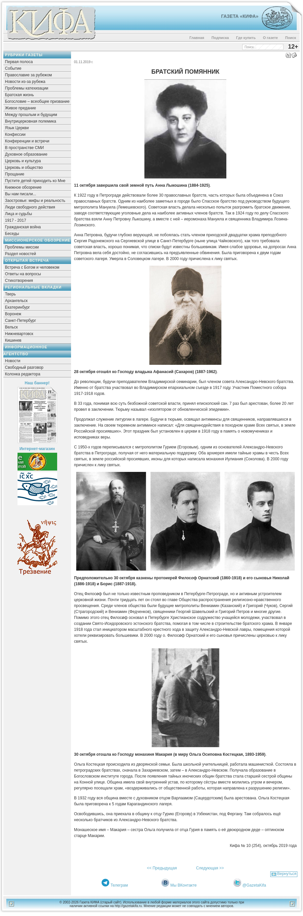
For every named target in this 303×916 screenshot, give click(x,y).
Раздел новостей (20, 253)
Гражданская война (23, 227)
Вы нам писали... (20, 194)
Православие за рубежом (28, 75)
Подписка (220, 38)
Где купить (246, 38)
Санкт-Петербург (20, 320)
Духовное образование (26, 154)
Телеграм (119, 885)
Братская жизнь (19, 95)
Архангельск (16, 300)
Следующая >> (210, 868)
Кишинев (13, 340)
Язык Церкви (17, 128)
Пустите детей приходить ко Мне (35, 180)
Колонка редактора (22, 374)
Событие (13, 68)
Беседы (12, 233)
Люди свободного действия (30, 207)
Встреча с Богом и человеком (32, 267)
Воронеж (13, 314)
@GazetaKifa (254, 885)
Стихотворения (19, 280)
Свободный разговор (24, 367)
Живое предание (20, 108)
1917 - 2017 (15, 220)
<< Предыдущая (162, 868)
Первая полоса (19, 61)
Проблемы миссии (22, 247)
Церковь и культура (23, 161)
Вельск (11, 327)
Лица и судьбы (18, 213)
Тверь (10, 294)
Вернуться (286, 873)
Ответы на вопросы (23, 274)
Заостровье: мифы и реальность (35, 200)
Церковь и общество (24, 167)
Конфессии (15, 134)
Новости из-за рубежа (25, 81)
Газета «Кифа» (239, 16)
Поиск (290, 38)
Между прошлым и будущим (31, 114)
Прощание (14, 174)
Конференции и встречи (27, 141)
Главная (196, 38)
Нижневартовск (19, 333)
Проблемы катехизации (26, 88)
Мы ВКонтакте (183, 885)
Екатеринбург (17, 307)
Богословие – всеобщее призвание (37, 101)
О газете (270, 38)
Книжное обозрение (23, 187)
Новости (12, 361)
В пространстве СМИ (24, 147)
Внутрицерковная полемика (30, 121)
